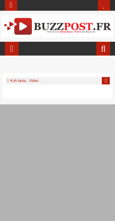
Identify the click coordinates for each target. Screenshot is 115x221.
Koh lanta (18, 81)
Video (33, 81)
